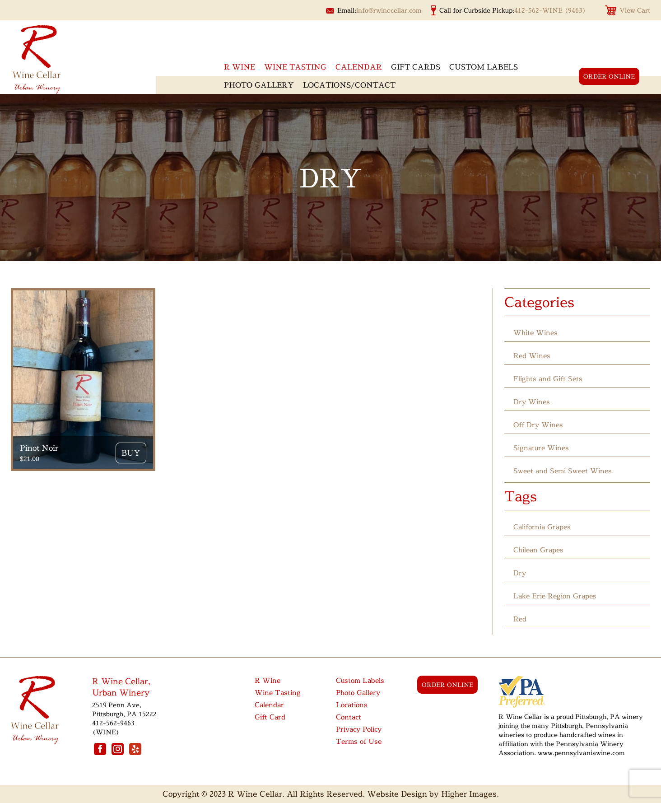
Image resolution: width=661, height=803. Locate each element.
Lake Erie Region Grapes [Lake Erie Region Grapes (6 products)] (554, 596)
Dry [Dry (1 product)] (519, 573)
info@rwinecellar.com (388, 10)
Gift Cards (415, 67)
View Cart (634, 10)
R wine (239, 67)
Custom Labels (483, 67)
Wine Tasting (295, 67)
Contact (348, 717)
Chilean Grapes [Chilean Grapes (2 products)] (538, 550)
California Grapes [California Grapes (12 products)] (542, 527)
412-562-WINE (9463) (550, 10)
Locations (352, 705)
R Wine (267, 680)
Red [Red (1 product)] (519, 619)
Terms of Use (359, 741)
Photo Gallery (259, 85)
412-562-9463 (113, 723)
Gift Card (270, 717)
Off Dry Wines (538, 425)
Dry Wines (531, 401)
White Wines (535, 332)
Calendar (358, 67)
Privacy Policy (359, 729)
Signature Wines (541, 448)
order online (609, 76)
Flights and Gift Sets (547, 378)
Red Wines (531, 355)
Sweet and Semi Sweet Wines (562, 471)
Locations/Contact (349, 85)
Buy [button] (130, 453)
